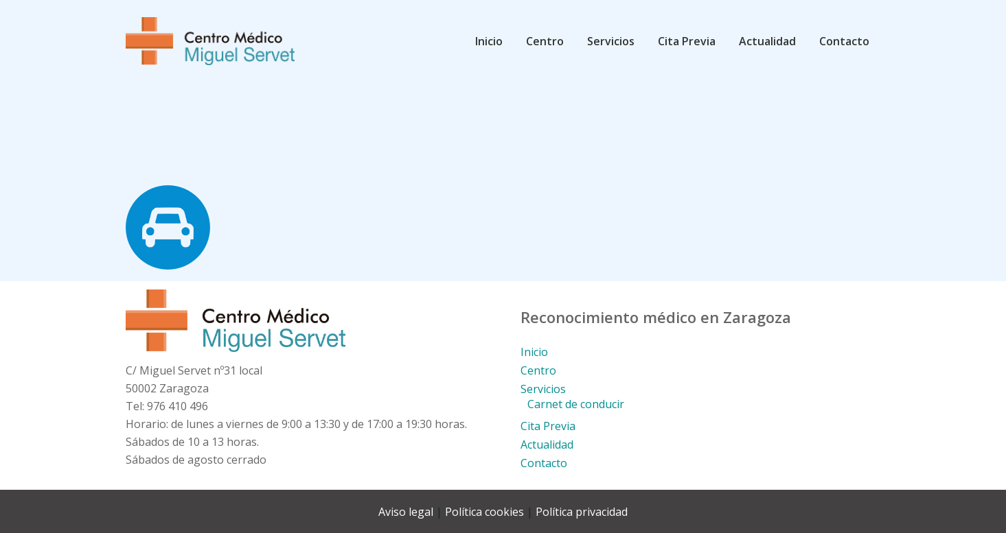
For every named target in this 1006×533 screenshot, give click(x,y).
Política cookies (484, 511)
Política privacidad (582, 511)
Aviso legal (405, 511)
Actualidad (547, 444)
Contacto (544, 463)
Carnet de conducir (575, 404)
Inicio (534, 351)
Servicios (543, 388)
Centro (538, 370)
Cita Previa (548, 426)
